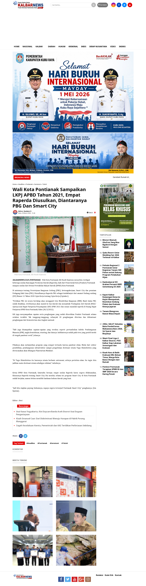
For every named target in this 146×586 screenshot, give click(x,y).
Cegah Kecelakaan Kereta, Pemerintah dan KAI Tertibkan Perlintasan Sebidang (54, 425)
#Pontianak (42, 443)
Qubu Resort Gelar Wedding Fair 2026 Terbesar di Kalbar (111, 255)
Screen (103, 4)
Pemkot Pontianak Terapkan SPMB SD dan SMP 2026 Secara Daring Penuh (113, 370)
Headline (21, 184)
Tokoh (44, 184)
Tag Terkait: (19, 443)
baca (90, 212)
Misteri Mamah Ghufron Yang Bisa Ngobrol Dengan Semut (111, 243)
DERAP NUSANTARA (98, 46)
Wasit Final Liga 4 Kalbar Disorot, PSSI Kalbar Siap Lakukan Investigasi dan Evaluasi (112, 343)
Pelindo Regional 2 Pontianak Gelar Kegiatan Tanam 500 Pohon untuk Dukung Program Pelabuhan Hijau (112, 271)
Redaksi (99, 575)
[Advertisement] (73, 27)
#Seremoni (54, 443)
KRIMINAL (73, 46)
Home (15, 184)
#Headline (30, 443)
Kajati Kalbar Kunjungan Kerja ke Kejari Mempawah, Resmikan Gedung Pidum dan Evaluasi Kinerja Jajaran (111, 300)
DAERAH (51, 46)
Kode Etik (109, 575)
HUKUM (61, 46)
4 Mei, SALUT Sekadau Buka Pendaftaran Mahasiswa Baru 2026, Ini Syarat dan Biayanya (113, 329)
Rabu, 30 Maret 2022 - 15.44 (26, 213)
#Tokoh (65, 443)
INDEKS (122, 46)
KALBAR (39, 46)
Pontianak (29, 184)
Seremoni (37, 184)
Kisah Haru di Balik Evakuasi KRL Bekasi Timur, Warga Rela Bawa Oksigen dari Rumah (112, 357)
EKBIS (83, 46)
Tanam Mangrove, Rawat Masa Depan (111, 312)
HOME (16, 46)
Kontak (118, 575)
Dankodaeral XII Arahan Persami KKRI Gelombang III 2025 (112, 284)
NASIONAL (27, 46)
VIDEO (113, 46)
